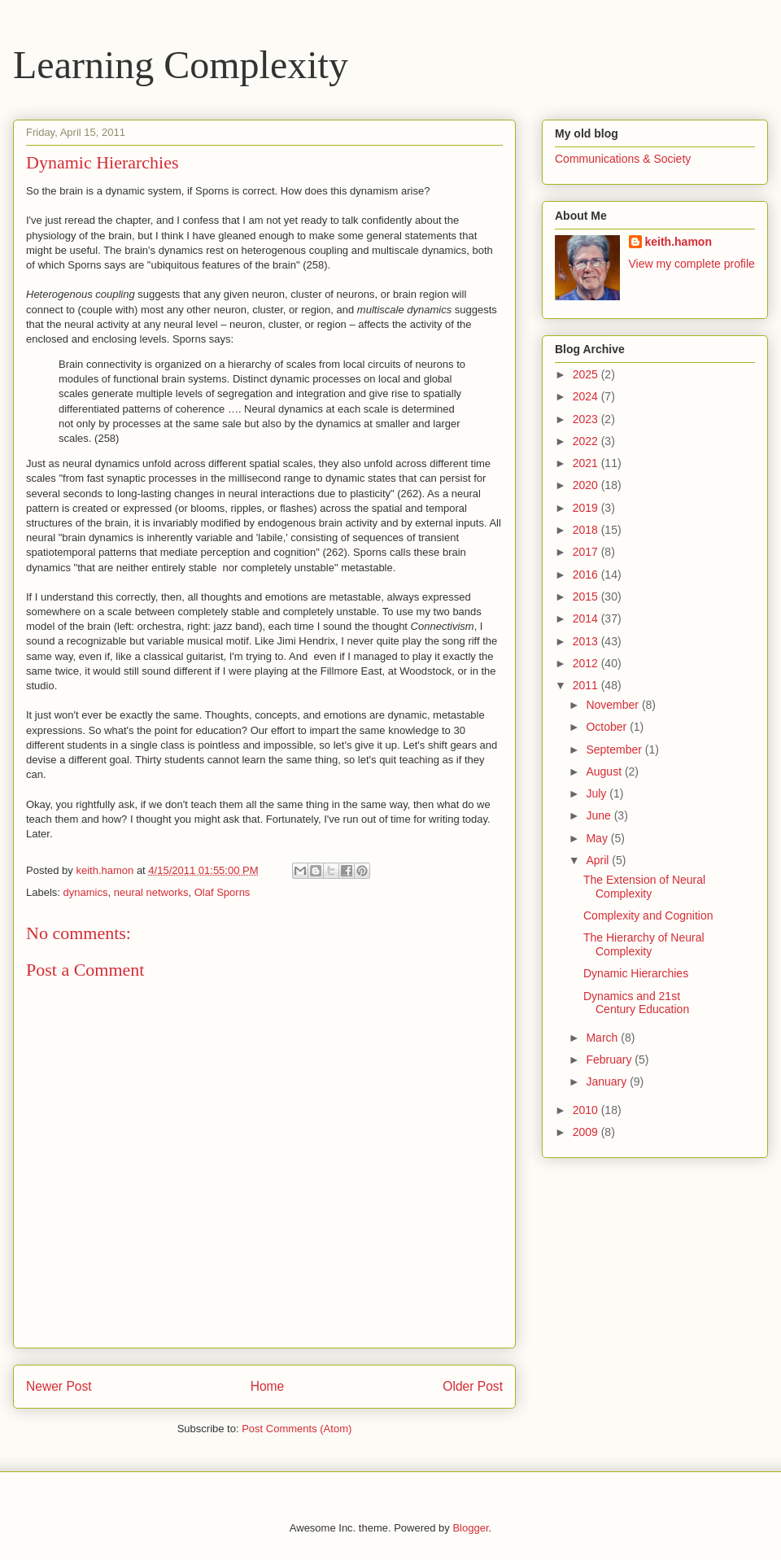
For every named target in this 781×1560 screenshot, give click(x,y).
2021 (587, 463)
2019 (587, 507)
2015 (587, 596)
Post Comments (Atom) (296, 1428)
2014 (587, 618)
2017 (587, 551)
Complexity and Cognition (648, 915)
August (605, 771)
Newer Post (59, 1386)
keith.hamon (678, 241)
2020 (587, 485)
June (599, 815)
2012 (587, 663)
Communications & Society (623, 158)
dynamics (85, 892)
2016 (587, 574)
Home (268, 1386)
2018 (587, 529)
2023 (587, 419)
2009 (587, 1131)
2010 (587, 1109)
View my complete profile (692, 263)
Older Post (473, 1386)
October (608, 726)
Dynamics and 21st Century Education (636, 1003)
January (608, 1081)
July (597, 793)
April (599, 860)
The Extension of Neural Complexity (644, 886)
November (613, 704)
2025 (587, 374)
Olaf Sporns (222, 892)
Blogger (470, 1528)
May (598, 838)
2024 (587, 396)
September (615, 749)
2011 (587, 685)
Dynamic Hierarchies (635, 973)
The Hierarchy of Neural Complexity (644, 944)
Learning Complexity (180, 64)
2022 (587, 441)
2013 (587, 641)
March (603, 1037)
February (610, 1059)
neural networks (151, 892)
